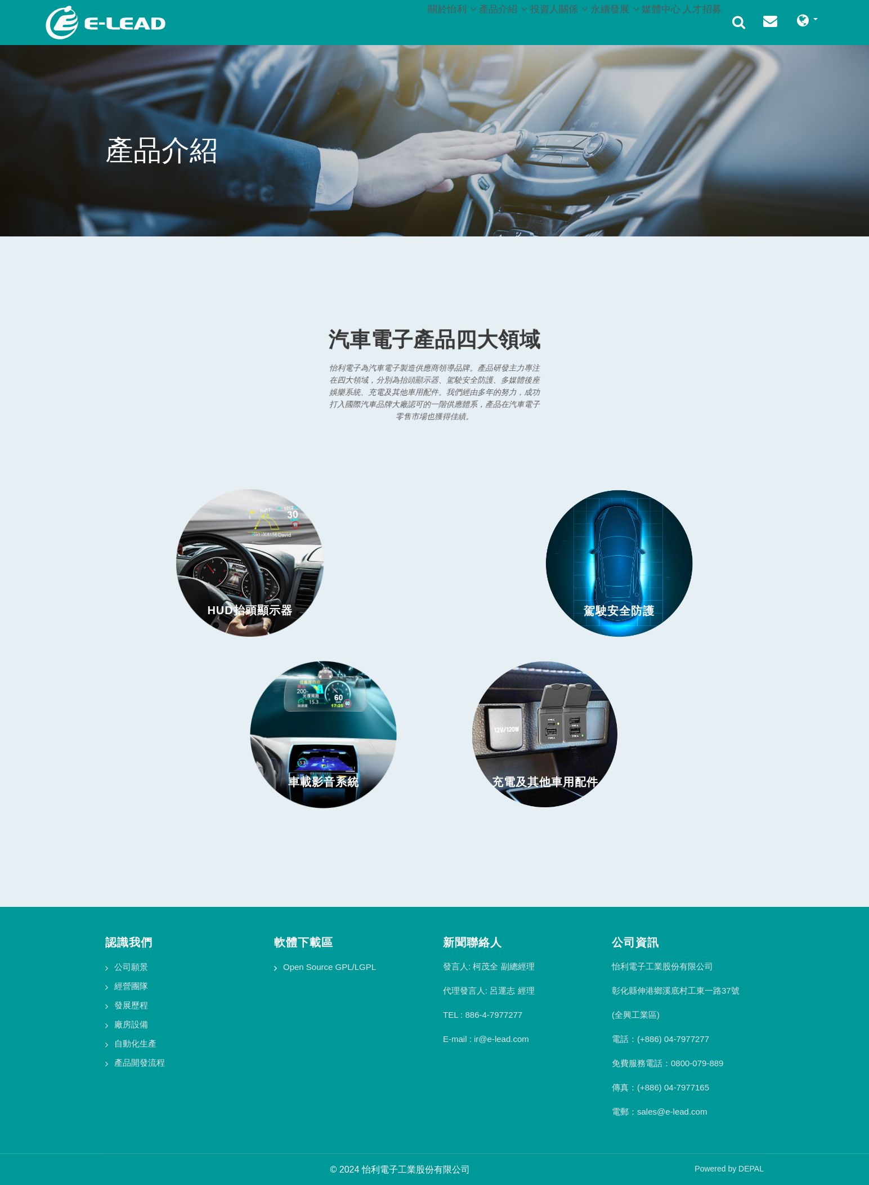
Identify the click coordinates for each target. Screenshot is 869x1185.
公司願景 (131, 967)
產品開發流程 (139, 1062)
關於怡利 (392, 20)
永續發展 (588, 20)
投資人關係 (521, 20)
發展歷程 (131, 1005)
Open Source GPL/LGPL (329, 967)
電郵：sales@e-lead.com (659, 1111)
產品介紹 (454, 20)
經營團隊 (131, 986)
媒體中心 (645, 20)
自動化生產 (135, 1043)
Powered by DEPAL (729, 1168)
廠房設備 (131, 1024)
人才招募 (697, 20)
